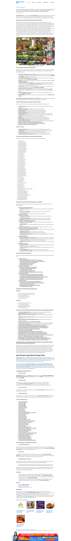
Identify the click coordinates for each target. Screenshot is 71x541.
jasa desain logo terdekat (28, 496)
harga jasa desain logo (26, 529)
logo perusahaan (49, 530)
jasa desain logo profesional (30, 363)
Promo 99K (33, 2)
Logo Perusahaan (46, 2)
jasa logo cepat (27, 530)
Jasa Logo (28, 2)
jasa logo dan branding (30, 491)
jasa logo (22, 530)
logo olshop (44, 530)
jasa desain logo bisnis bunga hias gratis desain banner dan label (39, 357)
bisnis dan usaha (22, 7)
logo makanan (35, 530)
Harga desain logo (31, 376)
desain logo (19, 530)
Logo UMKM (39, 2)
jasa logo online (33, 529)
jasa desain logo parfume (26, 366)
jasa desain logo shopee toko (40, 365)
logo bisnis (31, 530)
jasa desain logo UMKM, (30, 365)
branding (25, 361)
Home (17, 7)
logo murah (40, 530)
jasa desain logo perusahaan (44, 363)
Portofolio (52, 2)
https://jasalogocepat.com (27, 487)
